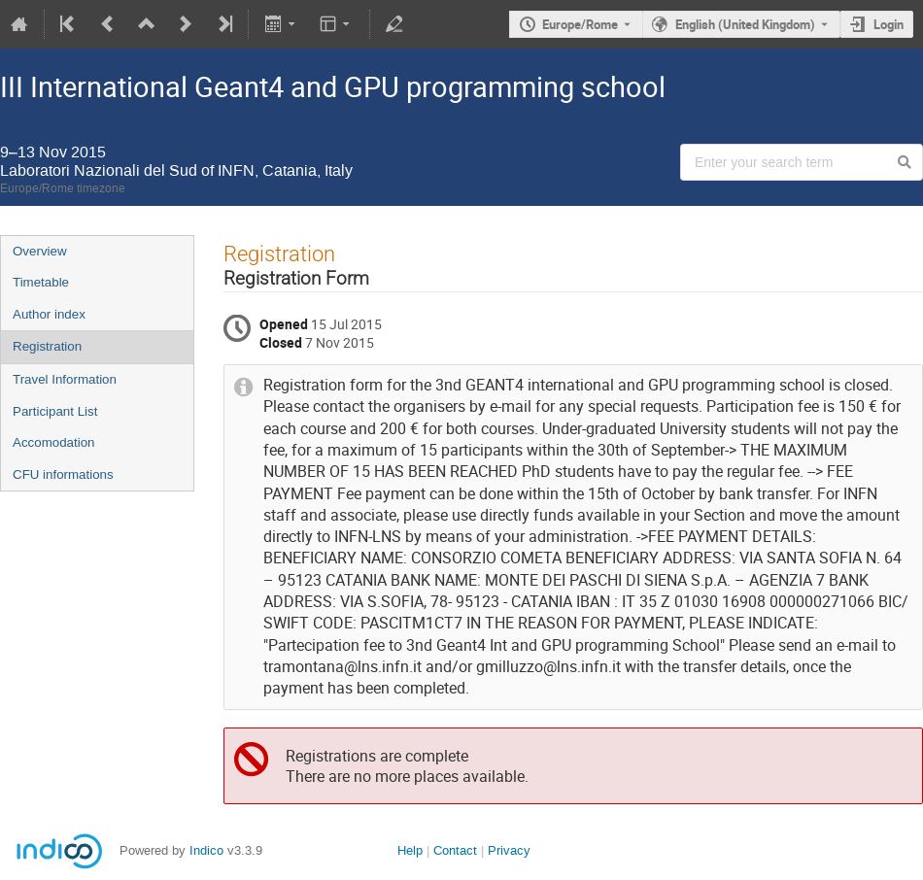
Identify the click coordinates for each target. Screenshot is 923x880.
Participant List (55, 411)
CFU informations (63, 474)
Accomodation (53, 442)
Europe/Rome (580, 24)
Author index (49, 314)
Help (410, 850)
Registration (47, 346)
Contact (455, 850)
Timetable (41, 282)
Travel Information (65, 379)
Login (888, 24)
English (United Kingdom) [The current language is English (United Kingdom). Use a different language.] (745, 24)
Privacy (509, 850)
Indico (206, 850)
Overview (40, 251)
